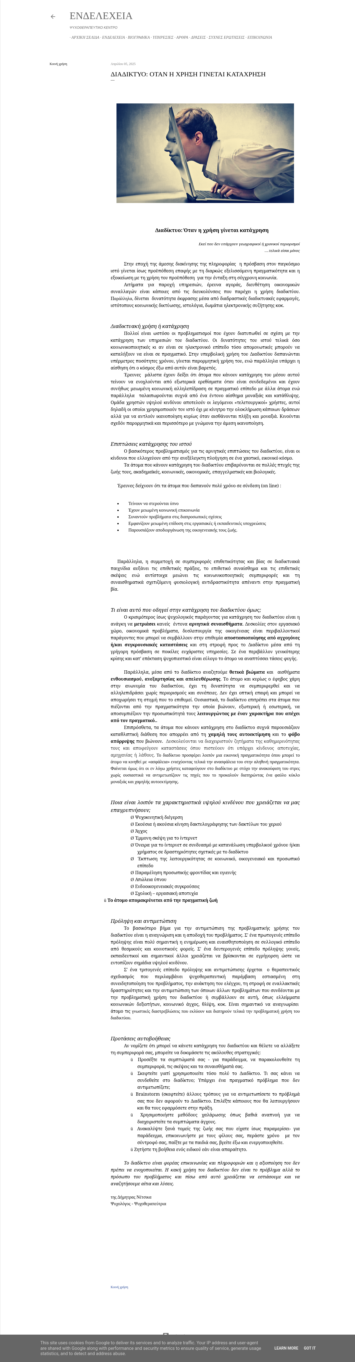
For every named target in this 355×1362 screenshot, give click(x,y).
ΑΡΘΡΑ (180, 37)
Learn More (286, 1348)
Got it (310, 1348)
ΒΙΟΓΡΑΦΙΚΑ (137, 37)
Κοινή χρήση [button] (58, 64)
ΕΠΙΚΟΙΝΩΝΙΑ (257, 37)
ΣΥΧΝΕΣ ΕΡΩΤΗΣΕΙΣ (225, 37)
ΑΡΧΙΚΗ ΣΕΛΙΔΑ (83, 37)
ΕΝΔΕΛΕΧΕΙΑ (101, 15)
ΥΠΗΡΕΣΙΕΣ (161, 37)
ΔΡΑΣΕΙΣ (196, 37)
